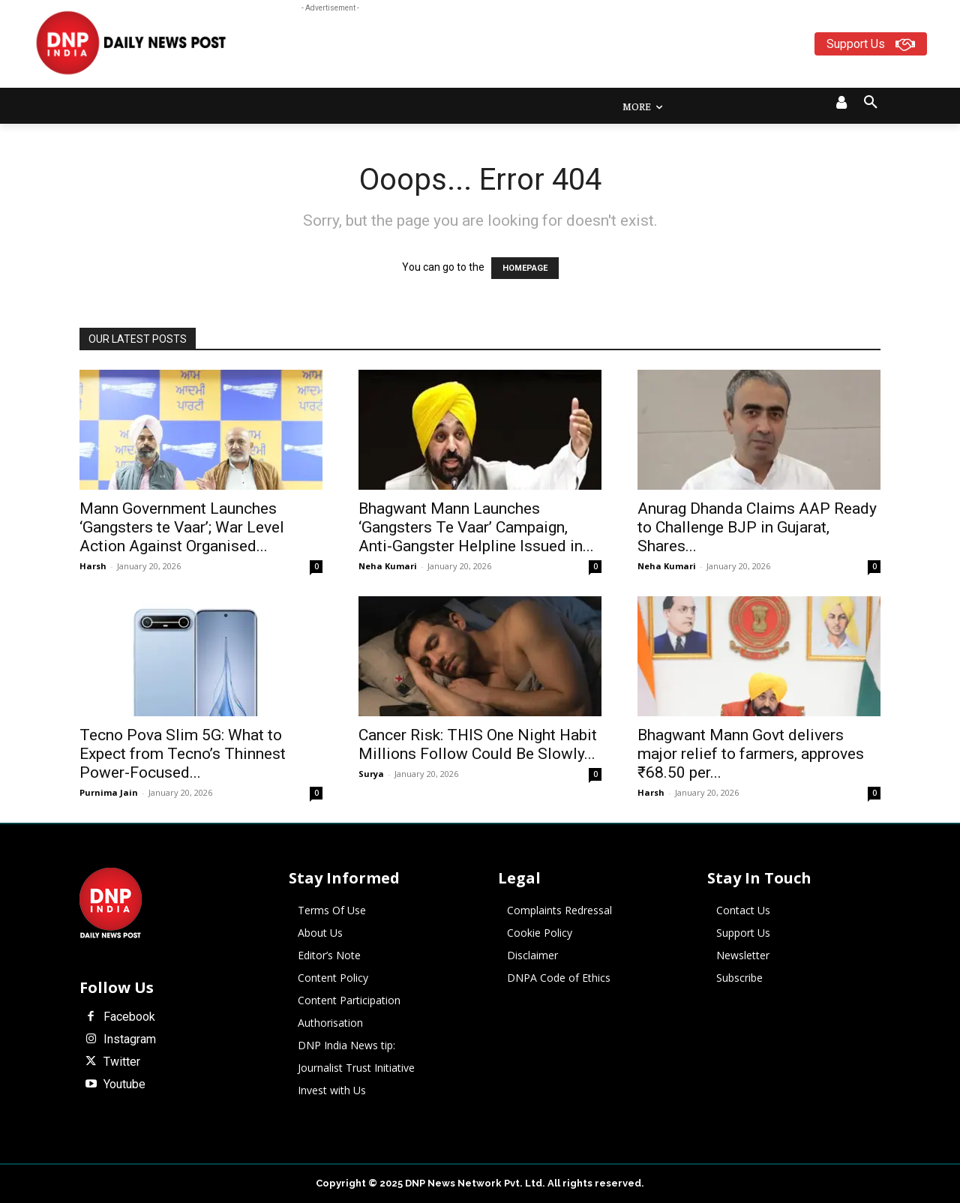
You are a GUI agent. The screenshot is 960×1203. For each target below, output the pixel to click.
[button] (871, 103)
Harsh (93, 566)
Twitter (122, 1062)
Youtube (125, 1084)
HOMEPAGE (525, 268)
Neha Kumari (387, 566)
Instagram (130, 1040)
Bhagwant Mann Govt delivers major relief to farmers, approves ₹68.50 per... (751, 754)
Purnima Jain (109, 792)
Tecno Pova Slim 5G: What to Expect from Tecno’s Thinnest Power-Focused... (183, 754)
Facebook (129, 1017)
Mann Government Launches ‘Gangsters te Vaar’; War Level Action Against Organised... (182, 527)
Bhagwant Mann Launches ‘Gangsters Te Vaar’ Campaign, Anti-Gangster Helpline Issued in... (476, 527)
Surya (371, 773)
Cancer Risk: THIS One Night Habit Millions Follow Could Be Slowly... (477, 744)
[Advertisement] (539, 49)
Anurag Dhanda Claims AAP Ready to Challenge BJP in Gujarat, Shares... (757, 527)
